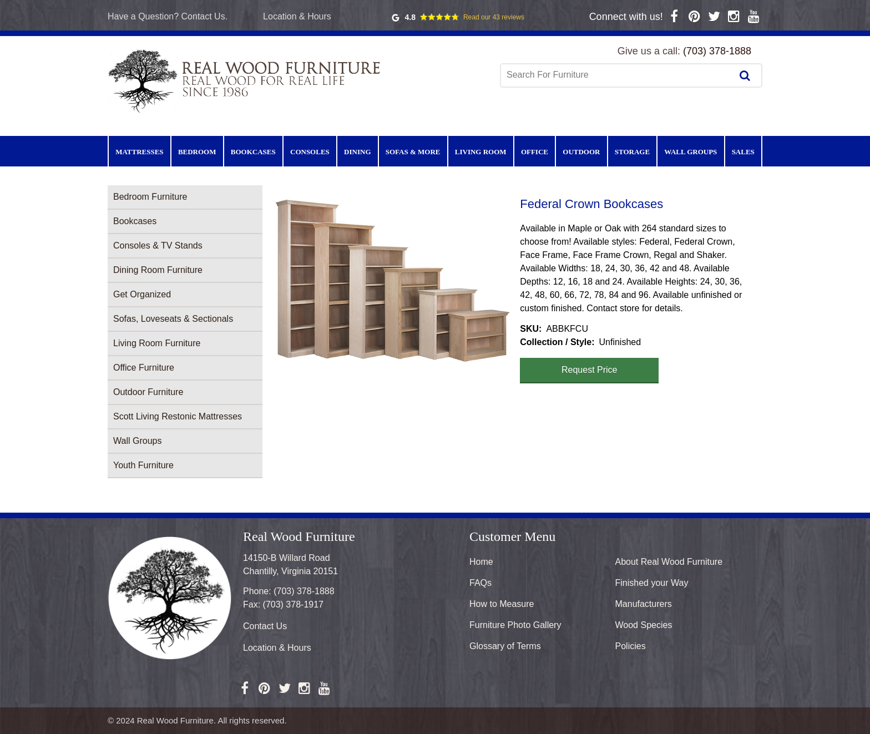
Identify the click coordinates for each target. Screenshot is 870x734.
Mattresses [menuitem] (139, 152)
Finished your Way (652, 583)
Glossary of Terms (505, 646)
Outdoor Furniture (148, 392)
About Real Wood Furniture (669, 561)
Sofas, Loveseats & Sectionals (173, 318)
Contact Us (265, 626)
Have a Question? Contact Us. (167, 16)
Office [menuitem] (534, 152)
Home (481, 561)
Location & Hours (297, 16)
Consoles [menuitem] (310, 152)
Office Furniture (143, 367)
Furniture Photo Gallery (515, 625)
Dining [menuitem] (357, 152)
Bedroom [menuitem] (197, 152)
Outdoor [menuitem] (581, 152)
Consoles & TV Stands (158, 245)
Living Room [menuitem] (481, 152)
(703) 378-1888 (717, 51)
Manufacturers (643, 604)
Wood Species (643, 625)
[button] (391, 279)
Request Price (590, 369)
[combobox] (617, 74)
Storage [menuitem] (632, 152)
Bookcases (134, 221)
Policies (630, 646)
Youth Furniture (143, 465)
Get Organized (142, 294)
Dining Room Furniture (158, 270)
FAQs (480, 583)
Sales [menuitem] (743, 152)
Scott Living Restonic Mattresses (177, 416)
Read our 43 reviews (493, 17)
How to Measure (501, 604)
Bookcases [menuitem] (253, 152)
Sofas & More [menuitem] (413, 152)
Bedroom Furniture (150, 196)
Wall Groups (137, 441)
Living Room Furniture (156, 343)
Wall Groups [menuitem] (690, 152)
